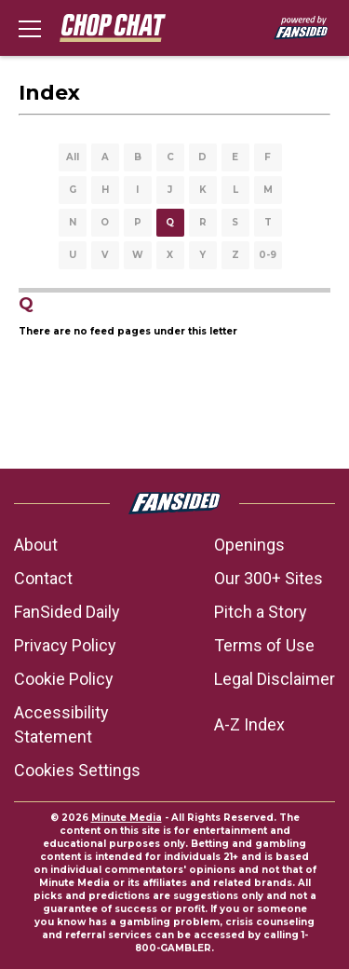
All (72, 157)
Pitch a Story (260, 611)
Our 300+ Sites (268, 578)
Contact (43, 578)
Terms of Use (264, 645)
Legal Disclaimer (274, 679)
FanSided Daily (67, 611)
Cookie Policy (64, 679)
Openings (249, 544)
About (36, 544)
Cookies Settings (77, 770)
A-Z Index (249, 724)
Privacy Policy (65, 645)
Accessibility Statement (61, 724)
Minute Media (126, 818)
